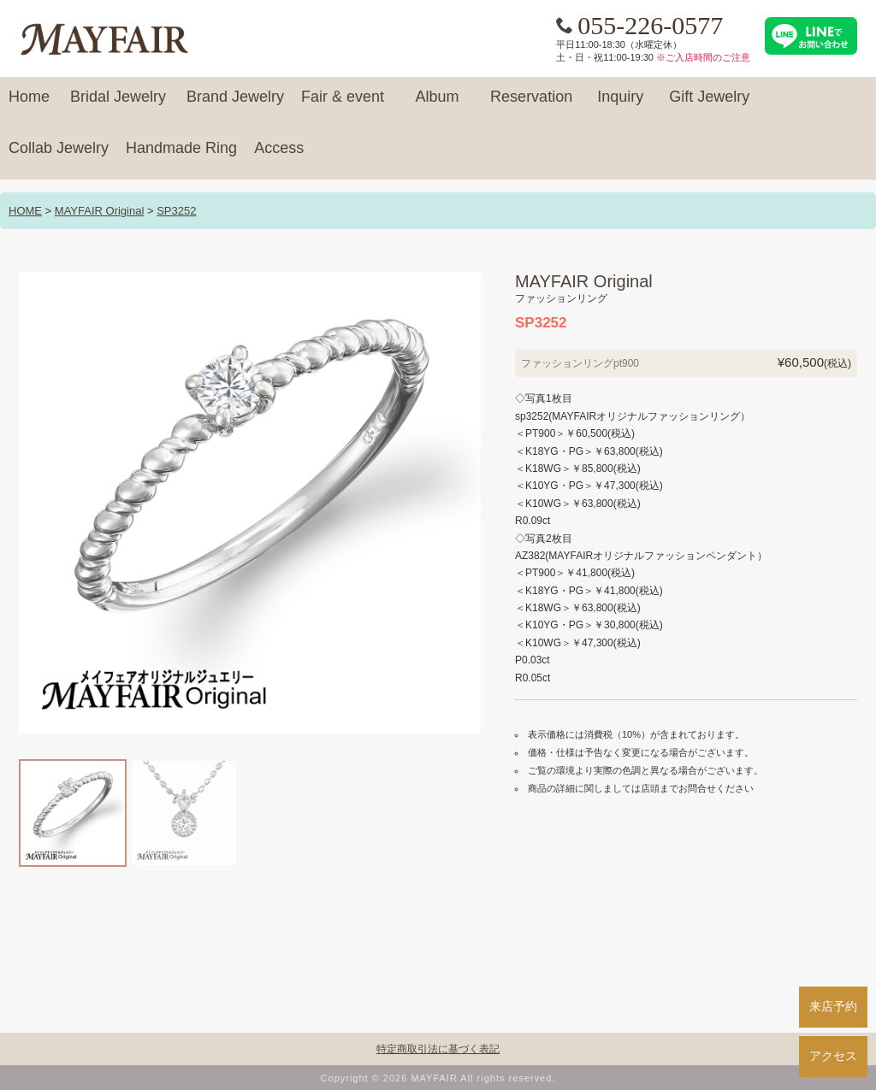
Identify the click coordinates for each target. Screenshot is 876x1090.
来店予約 (833, 1006)
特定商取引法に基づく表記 (438, 1049)
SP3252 (176, 210)
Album (437, 104)
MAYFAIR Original (100, 210)
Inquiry (620, 104)
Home (29, 104)
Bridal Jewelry (118, 104)
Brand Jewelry (235, 104)
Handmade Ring (181, 155)
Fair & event (342, 104)
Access (279, 155)
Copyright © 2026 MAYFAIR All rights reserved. (438, 1078)
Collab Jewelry (59, 155)
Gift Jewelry (709, 104)
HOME (25, 210)
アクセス (833, 1056)
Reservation (531, 104)
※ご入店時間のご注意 (703, 57)
